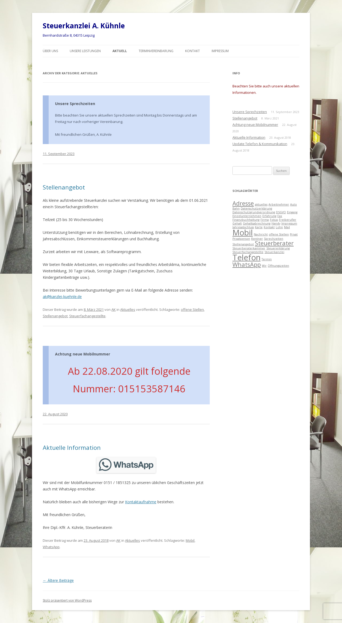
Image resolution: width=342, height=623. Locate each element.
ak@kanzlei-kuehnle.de (62, 296)
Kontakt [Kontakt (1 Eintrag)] (269, 227)
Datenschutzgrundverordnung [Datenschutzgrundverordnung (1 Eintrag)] (253, 212)
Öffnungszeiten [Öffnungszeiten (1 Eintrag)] (278, 266)
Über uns (50, 51)
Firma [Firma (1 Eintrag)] (265, 220)
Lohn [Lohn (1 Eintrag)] (279, 227)
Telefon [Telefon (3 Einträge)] (246, 257)
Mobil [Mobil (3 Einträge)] (242, 232)
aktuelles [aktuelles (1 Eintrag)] (261, 204)
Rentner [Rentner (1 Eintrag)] (257, 239)
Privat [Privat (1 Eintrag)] (294, 234)
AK (113, 309)
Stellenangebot (64, 187)
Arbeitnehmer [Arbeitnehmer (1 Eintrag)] (279, 204)
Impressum (220, 51)
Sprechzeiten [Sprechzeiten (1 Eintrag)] (273, 239)
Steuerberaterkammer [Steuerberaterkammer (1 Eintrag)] (248, 248)
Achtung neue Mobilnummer (82, 354)
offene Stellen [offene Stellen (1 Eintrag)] (279, 234)
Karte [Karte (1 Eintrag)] (259, 227)
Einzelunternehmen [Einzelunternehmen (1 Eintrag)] (246, 216)
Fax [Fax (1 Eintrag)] (279, 216)
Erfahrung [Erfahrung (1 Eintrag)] (269, 216)
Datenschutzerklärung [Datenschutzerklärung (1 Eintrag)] (256, 208)
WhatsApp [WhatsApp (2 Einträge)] (246, 264)
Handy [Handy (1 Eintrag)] (275, 223)
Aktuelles (127, 309)
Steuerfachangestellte (87, 316)
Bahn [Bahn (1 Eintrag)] (236, 208)
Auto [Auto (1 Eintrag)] (293, 204)
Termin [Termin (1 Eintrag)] (267, 259)
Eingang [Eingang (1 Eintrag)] (292, 212)
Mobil (190, 540)
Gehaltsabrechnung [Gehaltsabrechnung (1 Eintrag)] (256, 223)
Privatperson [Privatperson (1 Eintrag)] (241, 239)
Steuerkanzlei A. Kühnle (84, 25)
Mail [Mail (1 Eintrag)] (287, 227)
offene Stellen (192, 309)
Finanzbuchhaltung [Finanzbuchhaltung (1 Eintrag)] (245, 220)
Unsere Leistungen (85, 51)
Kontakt (192, 51)
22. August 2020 (55, 414)
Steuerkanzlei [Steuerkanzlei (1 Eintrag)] (274, 252)
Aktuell (119, 51)
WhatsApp (51, 546)
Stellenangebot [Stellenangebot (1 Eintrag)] (243, 244)
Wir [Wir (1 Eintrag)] (264, 266)
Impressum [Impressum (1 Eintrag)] (289, 223)
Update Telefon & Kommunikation (259, 143)
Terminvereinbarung (156, 51)
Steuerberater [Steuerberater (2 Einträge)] (274, 243)
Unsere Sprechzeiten (75, 103)
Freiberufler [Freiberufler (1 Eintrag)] (287, 220)
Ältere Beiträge (58, 580)
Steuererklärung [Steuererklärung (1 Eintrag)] (278, 248)
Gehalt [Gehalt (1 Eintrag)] (237, 223)
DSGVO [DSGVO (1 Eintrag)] (281, 212)
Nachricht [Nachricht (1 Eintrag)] (261, 234)
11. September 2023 (59, 153)
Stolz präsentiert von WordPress (67, 600)
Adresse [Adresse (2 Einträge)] (243, 203)
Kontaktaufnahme (140, 501)
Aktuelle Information (72, 447)
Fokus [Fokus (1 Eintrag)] (274, 220)
